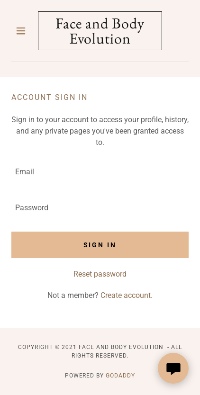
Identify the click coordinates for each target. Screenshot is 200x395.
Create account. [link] (126, 295)
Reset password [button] (100, 273)
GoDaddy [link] (120, 375)
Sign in (100, 245)
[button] (24, 30)
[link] (100, 30)
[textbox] (100, 172)
